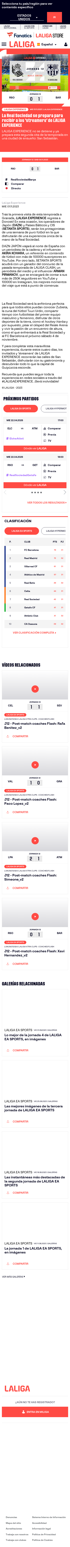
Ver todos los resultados (47, 502)
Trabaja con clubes (16, 1540)
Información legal (41, 1528)
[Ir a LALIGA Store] (35, 35)
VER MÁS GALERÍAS (14, 1276)
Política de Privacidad (44, 1534)
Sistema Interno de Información (49, 1517)
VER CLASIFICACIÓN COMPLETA (34, 632)
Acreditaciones (14, 1528)
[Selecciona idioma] (47, 44)
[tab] (20, 408)
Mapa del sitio (13, 1523)
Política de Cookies (42, 1540)
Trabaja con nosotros (17, 1534)
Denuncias (11, 1517)
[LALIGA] (22, 44)
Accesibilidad (39, 1523)
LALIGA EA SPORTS (20, 408)
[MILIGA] (65, 44)
